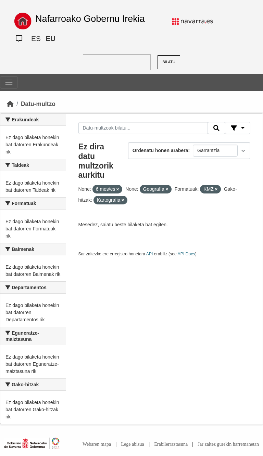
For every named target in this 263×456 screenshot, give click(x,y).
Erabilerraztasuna (171, 444)
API (149, 254)
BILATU (168, 62)
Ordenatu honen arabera (160, 150)
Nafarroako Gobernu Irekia (90, 19)
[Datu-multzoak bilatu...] (143, 128)
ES (36, 38)
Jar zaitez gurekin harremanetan (228, 444)
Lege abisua (132, 444)
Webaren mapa (97, 444)
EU (50, 38)
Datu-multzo (38, 103)
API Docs (186, 254)
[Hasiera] (10, 103)
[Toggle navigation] (9, 82)
